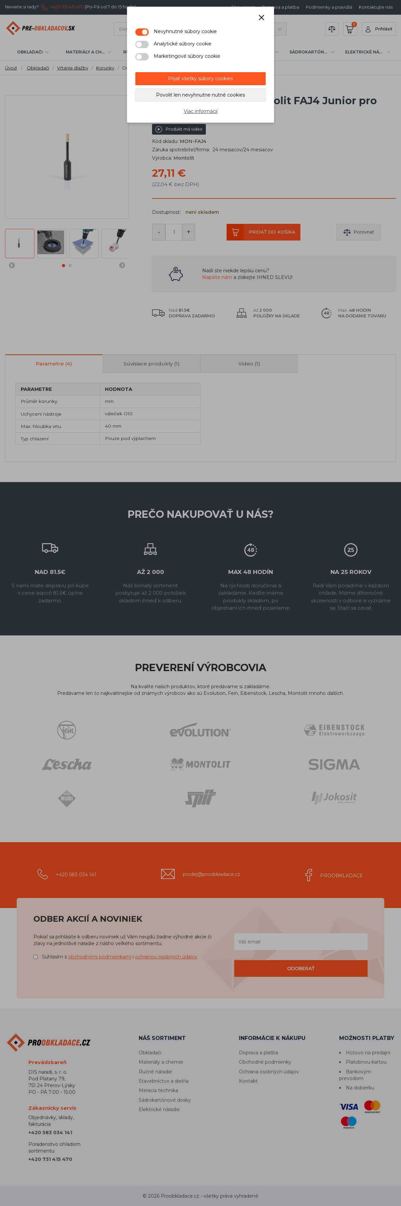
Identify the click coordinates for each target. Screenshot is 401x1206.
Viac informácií (201, 111)
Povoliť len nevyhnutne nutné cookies (200, 95)
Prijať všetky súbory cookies (200, 79)
